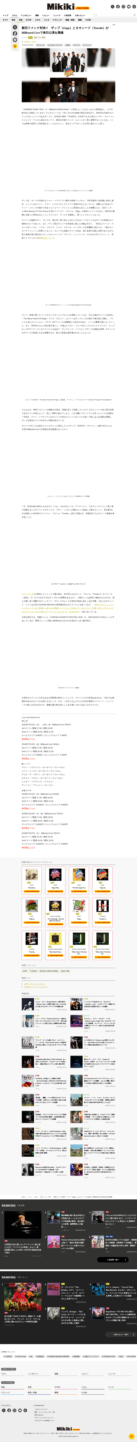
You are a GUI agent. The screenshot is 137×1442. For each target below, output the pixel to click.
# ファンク (40, 45)
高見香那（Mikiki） (30, 42)
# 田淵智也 (40, 1356)
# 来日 (68, 45)
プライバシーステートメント (43, 1417)
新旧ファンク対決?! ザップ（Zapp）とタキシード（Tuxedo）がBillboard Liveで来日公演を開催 (83, 1197)
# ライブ (77, 45)
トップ (5, 15)
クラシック (57, 19)
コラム (14, 15)
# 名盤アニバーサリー (91, 1356)
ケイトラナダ (27, 594)
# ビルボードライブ (55, 45)
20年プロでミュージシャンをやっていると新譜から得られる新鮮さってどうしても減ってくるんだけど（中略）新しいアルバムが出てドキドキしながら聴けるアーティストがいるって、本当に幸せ (68, 608)
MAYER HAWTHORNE (49, 971)
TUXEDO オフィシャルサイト (36, 987)
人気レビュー (80, 15)
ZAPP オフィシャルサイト (34, 984)
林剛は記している (46, 238)
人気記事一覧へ (113, 1259)
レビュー (46, 15)
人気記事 (67, 15)
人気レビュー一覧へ (121, 1334)
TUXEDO (33, 971)
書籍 (80, 19)
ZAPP (24, 971)
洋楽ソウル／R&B (39, 37)
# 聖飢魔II (76, 1356)
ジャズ (46, 19)
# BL (31, 1356)
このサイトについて (40, 1409)
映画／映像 (69, 19)
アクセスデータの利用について (44, 1420)
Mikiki (23, 1197)
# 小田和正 (8, 1356)
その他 (88, 19)
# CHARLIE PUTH (108, 1356)
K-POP (28, 19)
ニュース (56, 15)
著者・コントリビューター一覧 (44, 1412)
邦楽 (13, 19)
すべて (5, 19)
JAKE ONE (65, 971)
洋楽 (20, 19)
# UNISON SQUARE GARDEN (58, 1356)
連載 (37, 15)
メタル (37, 19)
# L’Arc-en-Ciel (20, 1356)
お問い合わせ (38, 1415)
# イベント (87, 45)
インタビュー (26, 15)
